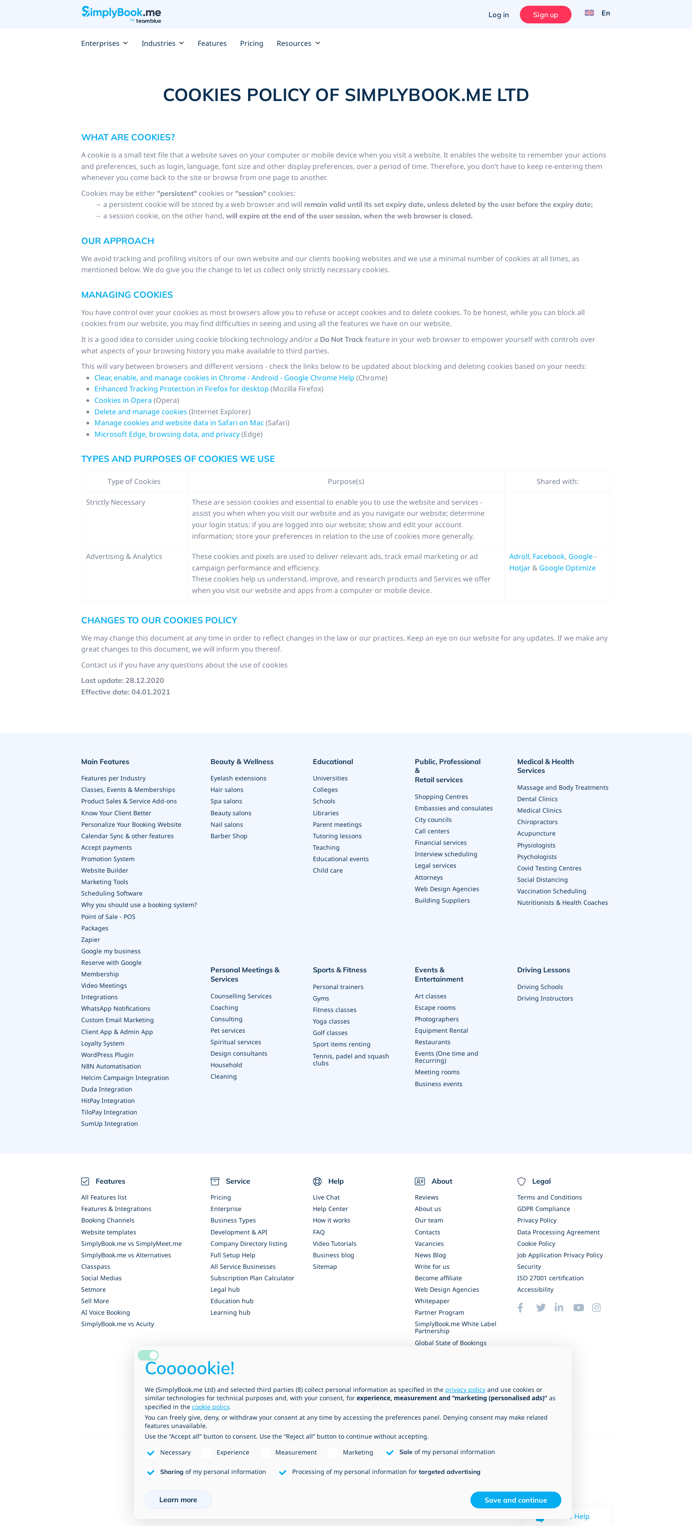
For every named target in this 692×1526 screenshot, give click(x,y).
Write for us (432, 1262)
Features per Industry (113, 775)
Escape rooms (435, 992)
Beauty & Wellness (242, 760)
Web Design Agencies (447, 876)
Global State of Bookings (451, 1338)
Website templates (108, 1227)
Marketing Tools (104, 878)
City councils (433, 807)
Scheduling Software (112, 890)
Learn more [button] (178, 1499)
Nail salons (227, 821)
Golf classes (330, 1027)
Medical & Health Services (560, 760)
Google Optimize (567, 568)
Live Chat (326, 1193)
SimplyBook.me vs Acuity (117, 1319)
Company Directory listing (249, 1239)
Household (226, 1059)
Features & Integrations (116, 1204)
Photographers (437, 1004)
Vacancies (429, 1239)
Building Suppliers (442, 888)
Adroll (519, 556)
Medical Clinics (539, 798)
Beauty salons (231, 810)
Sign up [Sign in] (544, 14)
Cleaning (224, 1070)
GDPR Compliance (543, 1204)
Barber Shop (229, 833)
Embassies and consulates (454, 796)
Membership (100, 970)
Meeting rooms (437, 1057)
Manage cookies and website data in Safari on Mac (179, 422)
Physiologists (536, 833)
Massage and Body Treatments (563, 775)
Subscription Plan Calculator (252, 1273)
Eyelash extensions (239, 775)
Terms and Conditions (549, 1193)
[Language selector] (595, 14)
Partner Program (439, 1308)
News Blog (430, 1250)
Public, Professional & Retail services (451, 765)
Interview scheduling (446, 842)
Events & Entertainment (455, 965)
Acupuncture (536, 821)
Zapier (90, 936)
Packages (95, 924)
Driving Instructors (545, 992)
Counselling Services (241, 990)
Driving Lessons (543, 965)
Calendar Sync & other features (127, 833)
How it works (331, 1216)
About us (428, 1204)
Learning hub (231, 1308)
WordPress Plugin (107, 1050)
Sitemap (325, 1262)
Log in (497, 14)
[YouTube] (582, 1303)
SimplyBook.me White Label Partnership (455, 1323)
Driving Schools (540, 981)
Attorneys (429, 865)
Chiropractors (537, 810)
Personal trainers (338, 981)
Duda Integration (106, 1085)
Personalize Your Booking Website (131, 821)
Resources (298, 43)
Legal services (435, 853)
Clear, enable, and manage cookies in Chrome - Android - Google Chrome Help (224, 377)
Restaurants (433, 1027)
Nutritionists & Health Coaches (562, 890)
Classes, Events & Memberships (128, 787)
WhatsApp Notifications (115, 1005)
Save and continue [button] (516, 1500)
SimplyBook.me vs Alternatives (126, 1250)
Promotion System (108, 855)
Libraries (326, 810)
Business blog (333, 1250)
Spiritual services (236, 1036)
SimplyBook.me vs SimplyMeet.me (131, 1239)
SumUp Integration (109, 1119)
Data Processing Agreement (558, 1227)
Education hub (232, 1296)
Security (529, 1262)
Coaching (224, 1001)
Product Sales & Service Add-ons (129, 798)
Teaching (326, 844)
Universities (330, 775)
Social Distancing (542, 867)
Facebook (549, 556)
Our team (429, 1216)
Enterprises (104, 43)
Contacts (427, 1227)
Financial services (441, 830)
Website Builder (104, 867)
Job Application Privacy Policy (560, 1250)
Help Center (330, 1204)
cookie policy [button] (210, 1406)
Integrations (99, 993)
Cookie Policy (536, 1239)
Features (212, 43)
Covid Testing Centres (549, 855)
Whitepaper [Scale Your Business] (432, 1296)
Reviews (427, 1193)
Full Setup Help (233, 1250)
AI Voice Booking (105, 1308)
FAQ (319, 1227)
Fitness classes (335, 1004)
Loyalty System (102, 1039)
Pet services (228, 1024)
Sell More (95, 1296)
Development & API (239, 1227)
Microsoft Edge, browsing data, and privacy (167, 434)
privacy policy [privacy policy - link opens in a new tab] (465, 1389)
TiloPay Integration (109, 1108)
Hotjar (519, 568)
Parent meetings (337, 821)
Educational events (341, 855)
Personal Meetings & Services (242, 970)
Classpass (95, 1262)
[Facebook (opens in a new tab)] (526, 1303)
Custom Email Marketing (117, 1016)
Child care (328, 867)
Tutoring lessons (337, 833)
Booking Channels (108, 1216)
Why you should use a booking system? (139, 901)
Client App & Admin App (117, 1028)
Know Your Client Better (116, 810)
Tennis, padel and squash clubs (351, 1053)
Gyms (321, 992)
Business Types (233, 1216)
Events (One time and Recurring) (446, 1042)
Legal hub (225, 1285)
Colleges (325, 787)
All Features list (104, 1193)
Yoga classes (331, 1015)
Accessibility (535, 1285)
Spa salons (226, 798)
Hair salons (227, 787)
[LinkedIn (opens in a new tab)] (564, 1303)
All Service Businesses (243, 1262)
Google (580, 556)
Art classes (431, 981)
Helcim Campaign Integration (125, 1073)
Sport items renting (342, 1038)
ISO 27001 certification (550, 1273)
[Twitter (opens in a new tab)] (545, 1303)
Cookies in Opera (123, 400)
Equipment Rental (441, 1015)
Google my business (111, 947)
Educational (333, 760)
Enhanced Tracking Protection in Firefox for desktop (181, 389)
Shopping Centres (441, 784)
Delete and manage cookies (141, 411)
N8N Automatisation (111, 1062)
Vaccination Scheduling (552, 878)
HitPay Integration (108, 1096)
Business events (439, 1068)
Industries (163, 43)
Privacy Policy (537, 1216)
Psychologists (537, 844)
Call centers (432, 819)
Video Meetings (104, 982)
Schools (324, 798)
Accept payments (106, 844)
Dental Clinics (537, 787)
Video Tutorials (335, 1239)
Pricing (251, 43)
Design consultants (239, 1047)
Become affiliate (438, 1273)
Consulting (227, 1013)
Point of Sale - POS (108, 913)
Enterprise (226, 1204)
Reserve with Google (111, 959)
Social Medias (101, 1273)
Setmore (93, 1285)
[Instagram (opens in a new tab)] (601, 1303)
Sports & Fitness (340, 965)
